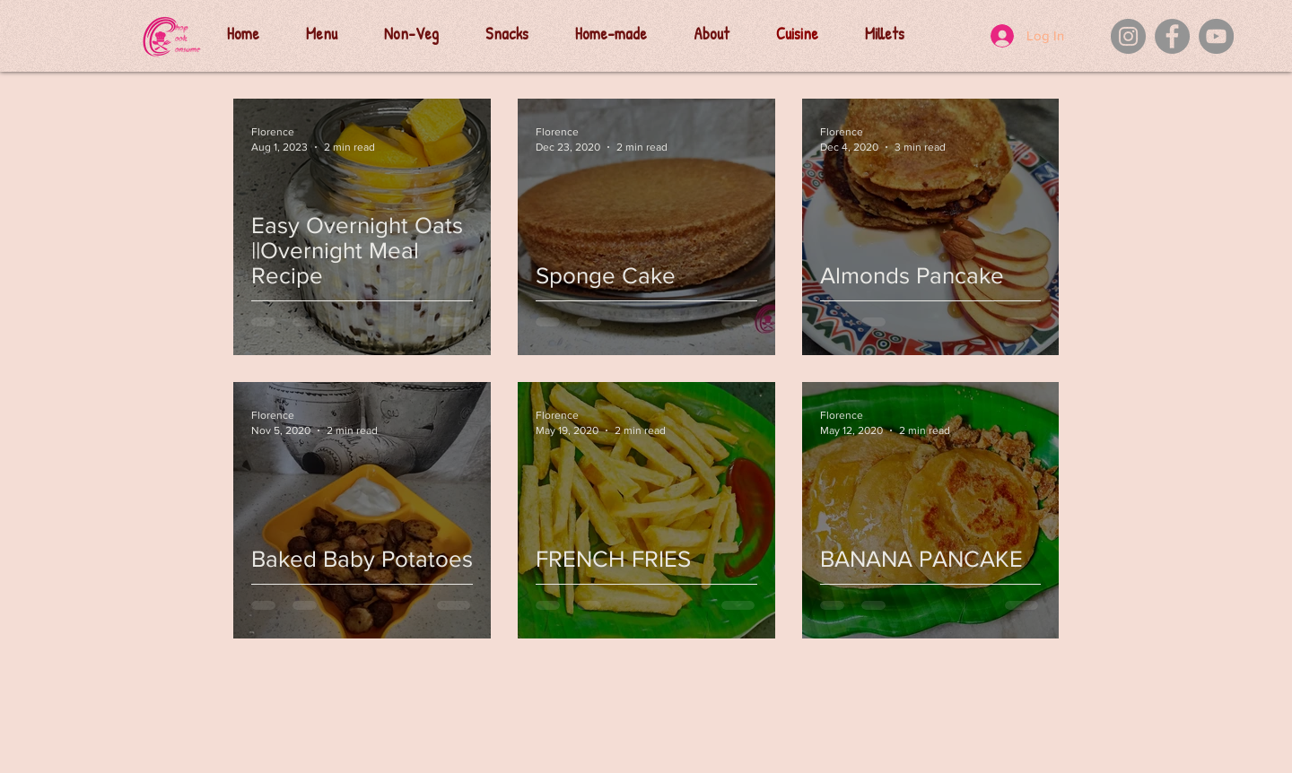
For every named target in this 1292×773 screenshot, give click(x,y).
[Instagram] (1128, 36)
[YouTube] (1216, 36)
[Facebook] (1172, 36)
